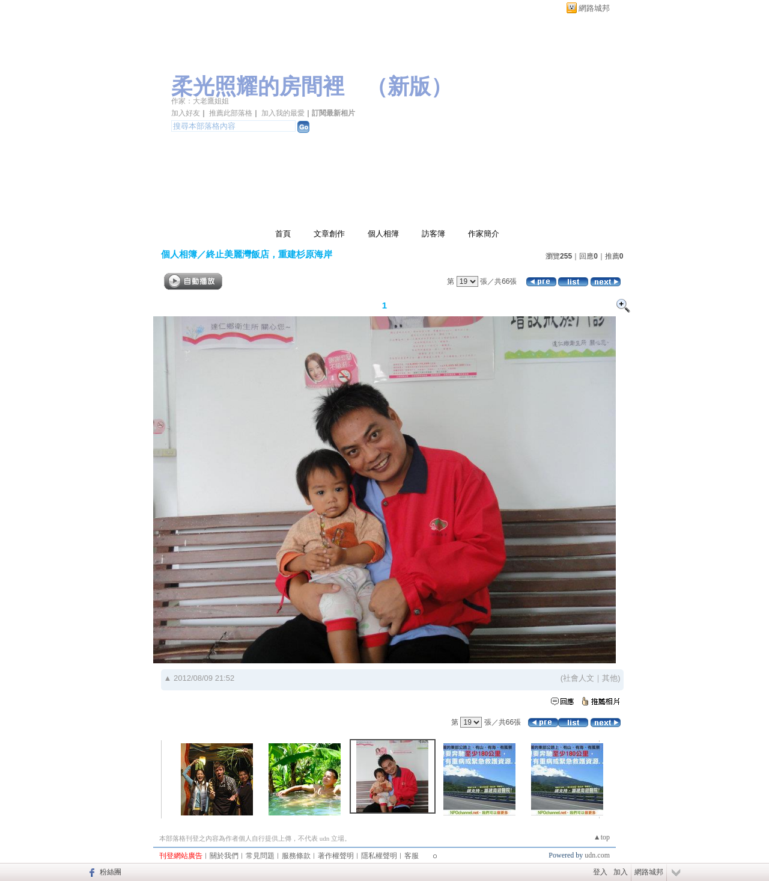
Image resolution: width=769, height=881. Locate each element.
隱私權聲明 (379, 856)
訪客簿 (433, 233)
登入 (600, 872)
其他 (610, 678)
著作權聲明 (336, 856)
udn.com (597, 855)
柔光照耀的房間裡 (257, 87)
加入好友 (185, 113)
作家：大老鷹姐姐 (200, 101)
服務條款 (296, 856)
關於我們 (224, 856)
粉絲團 (110, 872)
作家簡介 (483, 233)
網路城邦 (594, 8)
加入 (620, 872)
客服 (411, 856)
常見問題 (260, 856)
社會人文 (578, 678)
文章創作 (329, 233)
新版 (409, 87)
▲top (602, 837)
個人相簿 (383, 233)
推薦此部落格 (230, 113)
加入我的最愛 (283, 113)
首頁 (283, 233)
